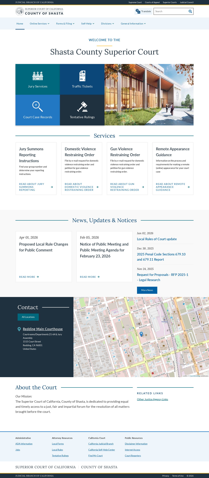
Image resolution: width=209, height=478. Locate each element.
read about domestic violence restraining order (79, 187)
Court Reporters (133, 455)
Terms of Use (178, 476)
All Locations (28, 317)
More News (147, 290)
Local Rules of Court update (157, 239)
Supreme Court (135, 2)
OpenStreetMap (195, 376)
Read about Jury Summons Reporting (31, 187)
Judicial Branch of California (34, 2)
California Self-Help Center (101, 449)
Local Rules (57, 449)
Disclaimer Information (136, 443)
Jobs (17, 449)
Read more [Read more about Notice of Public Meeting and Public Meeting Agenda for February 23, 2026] (88, 276)
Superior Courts (170, 2)
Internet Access (132, 449)
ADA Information (23, 443)
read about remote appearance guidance (170, 187)
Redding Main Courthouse (43, 329)
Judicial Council (187, 2)
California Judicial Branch (100, 443)
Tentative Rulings (60, 455)
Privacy (165, 476)
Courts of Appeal (152, 2)
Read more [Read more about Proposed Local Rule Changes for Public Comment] (27, 276)
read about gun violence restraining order (124, 187)
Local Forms (58, 443)
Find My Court (95, 455)
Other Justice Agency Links (152, 399)
